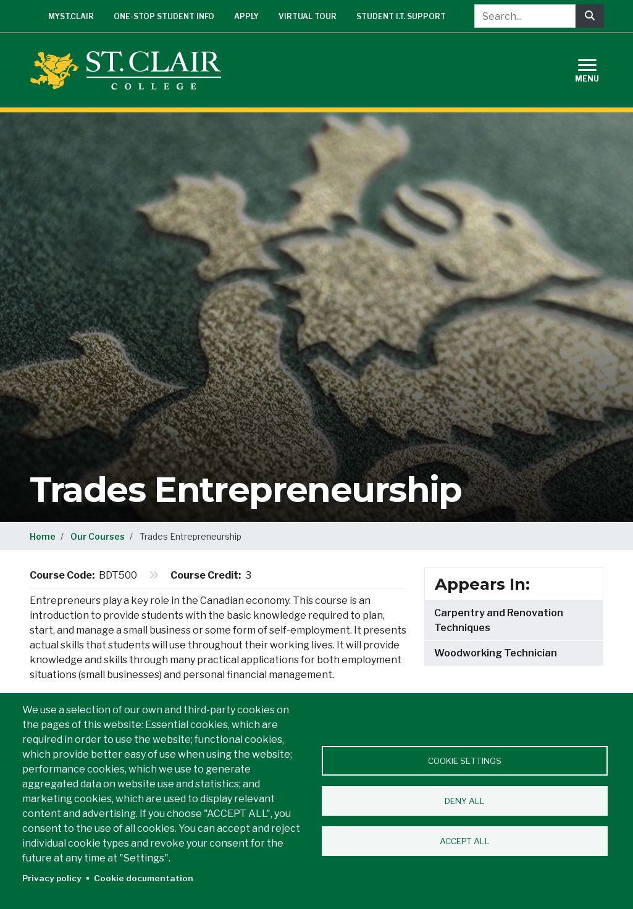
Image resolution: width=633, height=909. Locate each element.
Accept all (465, 841)
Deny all (465, 801)
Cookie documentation (143, 878)
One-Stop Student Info (164, 16)
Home (43, 536)
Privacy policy (52, 878)
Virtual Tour (308, 16)
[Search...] (525, 16)
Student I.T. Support (401, 16)
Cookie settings (464, 761)
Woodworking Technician (495, 653)
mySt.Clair (71, 16)
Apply (246, 16)
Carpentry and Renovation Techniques (498, 620)
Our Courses (97, 536)
